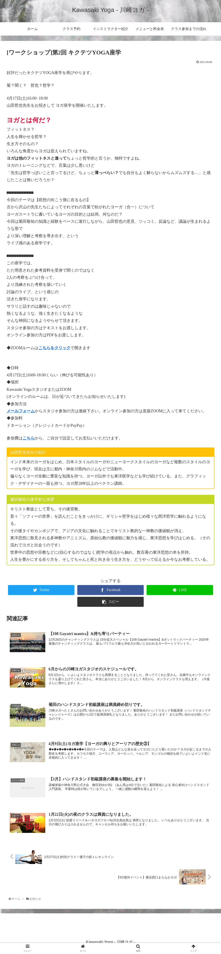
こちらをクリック (54, 348)
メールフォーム (21, 411)
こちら (29, 438)
